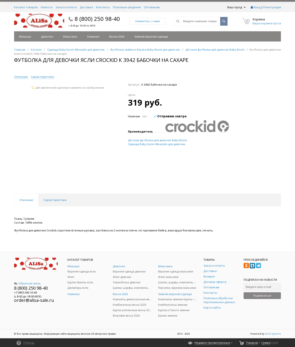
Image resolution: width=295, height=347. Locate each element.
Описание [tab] (26, 200)
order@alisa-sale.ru (34, 300)
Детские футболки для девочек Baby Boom (157, 140)
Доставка (86, 7)
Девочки (47, 36)
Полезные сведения (127, 7)
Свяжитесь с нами (147, 21)
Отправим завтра (170, 116)
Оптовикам (152, 7)
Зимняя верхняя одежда (151, 36)
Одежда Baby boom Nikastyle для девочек (156, 144)
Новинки (93, 36)
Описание (21, 77)
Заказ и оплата (66, 7)
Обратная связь (27, 283)
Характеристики (42, 77)
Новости (46, 7)
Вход (257, 7)
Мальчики (70, 36)
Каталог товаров (26, 7)
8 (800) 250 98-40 (97, 19)
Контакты (103, 7)
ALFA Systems (273, 333)
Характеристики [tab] (55, 200)
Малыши (25, 36)
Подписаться (262, 295)
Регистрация (272, 7)
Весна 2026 (116, 36)
